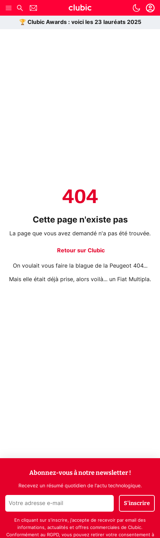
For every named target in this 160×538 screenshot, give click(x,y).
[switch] (136, 7)
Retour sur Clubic (81, 250)
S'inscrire (137, 503)
